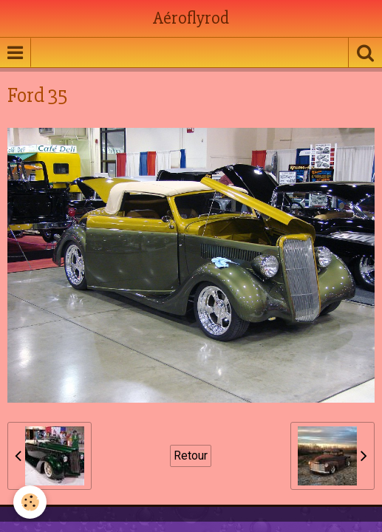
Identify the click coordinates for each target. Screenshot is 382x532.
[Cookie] (30, 502)
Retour (191, 456)
